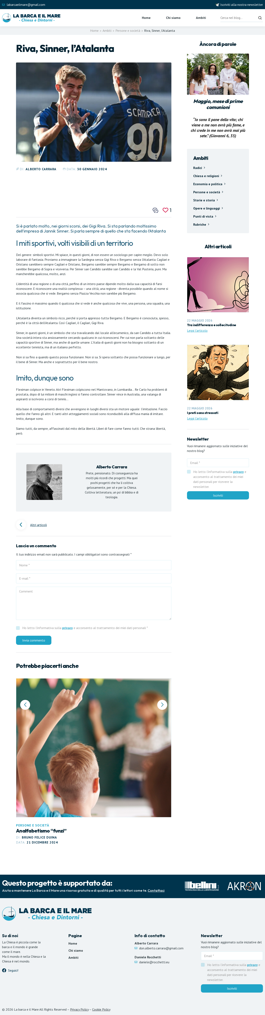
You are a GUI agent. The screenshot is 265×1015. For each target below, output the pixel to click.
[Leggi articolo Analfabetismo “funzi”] (93, 761)
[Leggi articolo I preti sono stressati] (218, 383)
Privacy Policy (79, 1009)
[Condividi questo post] (155, 210)
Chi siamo (173, 18)
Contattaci (156, 890)
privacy (67, 628)
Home (146, 18)
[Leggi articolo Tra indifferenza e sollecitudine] (218, 295)
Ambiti (201, 18)
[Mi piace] (167, 210)
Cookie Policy (101, 1009)
